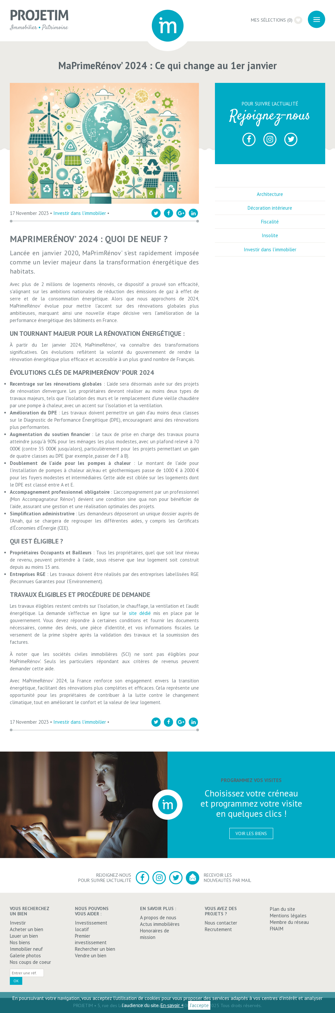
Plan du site (282, 909)
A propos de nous (158, 917)
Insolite (270, 235)
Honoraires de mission (154, 933)
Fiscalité (270, 222)
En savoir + (172, 1005)
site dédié (140, 613)
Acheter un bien (26, 929)
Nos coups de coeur (30, 962)
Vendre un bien (90, 955)
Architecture (270, 194)
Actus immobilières (160, 924)
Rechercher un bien (95, 949)
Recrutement (218, 929)
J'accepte (199, 1005)
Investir (18, 923)
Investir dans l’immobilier (79, 213)
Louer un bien (24, 936)
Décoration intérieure (270, 208)
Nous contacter (221, 923)
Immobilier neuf (26, 949)
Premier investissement (91, 939)
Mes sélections (276, 20)
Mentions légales (288, 915)
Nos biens (20, 942)
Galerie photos (25, 955)
